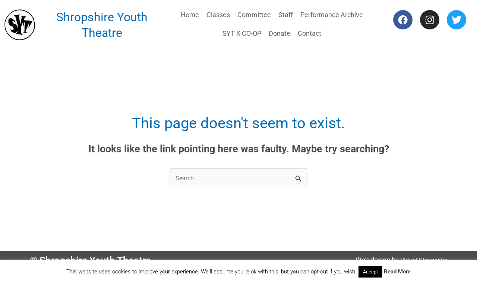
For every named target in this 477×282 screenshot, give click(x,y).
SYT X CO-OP (241, 33)
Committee (254, 15)
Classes (218, 15)
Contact (309, 33)
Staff (285, 15)
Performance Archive (331, 15)
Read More (397, 271)
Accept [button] (370, 272)
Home (190, 15)
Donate (279, 33)
